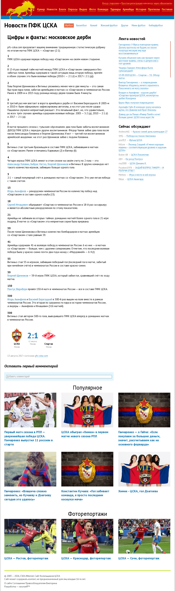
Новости (52, 9)
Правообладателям (35, 583)
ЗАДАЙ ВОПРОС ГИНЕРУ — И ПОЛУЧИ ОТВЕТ (141, 169)
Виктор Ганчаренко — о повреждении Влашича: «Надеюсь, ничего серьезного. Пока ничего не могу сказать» (139, 85)
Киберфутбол (156, 25)
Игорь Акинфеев (16, 191)
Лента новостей (132, 38)
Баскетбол (81, 25)
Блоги (62, 9)
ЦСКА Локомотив (140, 154)
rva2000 (122, 163)
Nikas (121, 179)
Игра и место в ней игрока (142, 174)
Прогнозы (154, 9)
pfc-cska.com (41, 355)
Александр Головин (18, 164)
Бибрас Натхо (38, 164)
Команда (103, 9)
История (141, 9)
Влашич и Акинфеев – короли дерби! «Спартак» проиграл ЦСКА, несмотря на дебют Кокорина (139, 95)
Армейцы (128, 9)
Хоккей (93, 25)
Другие (124, 25)
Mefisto (122, 174)
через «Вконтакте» (163, 3)
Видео (83, 9)
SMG (121, 136)
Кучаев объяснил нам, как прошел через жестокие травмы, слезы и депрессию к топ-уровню (139, 60)
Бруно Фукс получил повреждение (136, 102)
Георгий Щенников (58, 164)
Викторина (51, 583)
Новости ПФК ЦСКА (30, 25)
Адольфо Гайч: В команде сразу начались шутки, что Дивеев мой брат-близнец (140, 108)
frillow (122, 144)
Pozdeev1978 (125, 167)
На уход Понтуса (134, 159)
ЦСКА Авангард (135, 179)
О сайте (8, 583)
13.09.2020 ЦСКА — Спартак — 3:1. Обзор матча (139, 77)
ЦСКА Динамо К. (138, 163)
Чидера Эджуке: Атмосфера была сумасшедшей (136, 69)
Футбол (69, 25)
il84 (120, 159)
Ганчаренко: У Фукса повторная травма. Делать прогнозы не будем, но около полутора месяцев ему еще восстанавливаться (139, 49)
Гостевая (167, 9)
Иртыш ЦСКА (135, 140)
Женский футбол (109, 25)
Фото (92, 9)
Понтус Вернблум (17, 289)
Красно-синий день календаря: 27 (150, 131)
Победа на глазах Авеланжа (141, 136)
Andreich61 (124, 131)
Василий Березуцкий (40, 299)
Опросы (72, 9)
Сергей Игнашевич (17, 204)
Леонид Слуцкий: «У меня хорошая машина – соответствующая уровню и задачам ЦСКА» (142, 147)
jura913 (122, 140)
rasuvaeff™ (24, 586)
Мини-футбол (138, 25)
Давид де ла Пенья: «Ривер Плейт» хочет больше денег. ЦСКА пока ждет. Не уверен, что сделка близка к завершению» (140, 117)
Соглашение (18, 583)
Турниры (115, 9)
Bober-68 (123, 154)
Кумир (41, 9)
